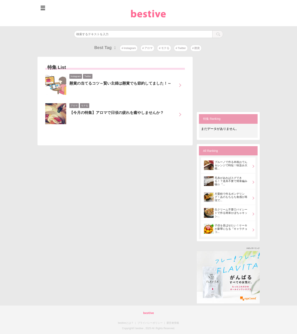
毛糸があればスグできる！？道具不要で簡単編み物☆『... (231, 181)
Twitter (182, 48)
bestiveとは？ (126, 322)
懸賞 (197, 48)
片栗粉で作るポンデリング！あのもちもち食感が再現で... (231, 197)
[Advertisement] (228, 83)
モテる (165, 48)
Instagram (130, 48)
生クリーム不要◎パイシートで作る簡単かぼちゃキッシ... (231, 213)
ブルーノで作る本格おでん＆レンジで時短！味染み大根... (231, 165)
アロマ (148, 48)
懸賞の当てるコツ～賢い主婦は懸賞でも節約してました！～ (120, 83)
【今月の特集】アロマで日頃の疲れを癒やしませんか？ (116, 113)
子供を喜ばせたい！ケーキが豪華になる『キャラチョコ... (231, 228)
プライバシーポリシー (150, 322)
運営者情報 (172, 322)
